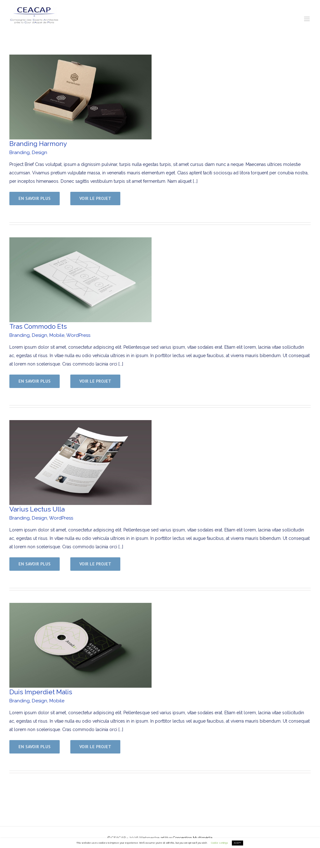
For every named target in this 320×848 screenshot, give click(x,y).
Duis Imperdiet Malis (40, 692)
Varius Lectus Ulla (37, 509)
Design (39, 152)
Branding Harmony (38, 144)
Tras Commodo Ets (38, 326)
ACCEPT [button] (237, 843)
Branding (19, 152)
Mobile (56, 335)
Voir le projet (95, 198)
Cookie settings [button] (219, 842)
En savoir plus (34, 198)
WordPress (78, 335)
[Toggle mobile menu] (307, 19)
